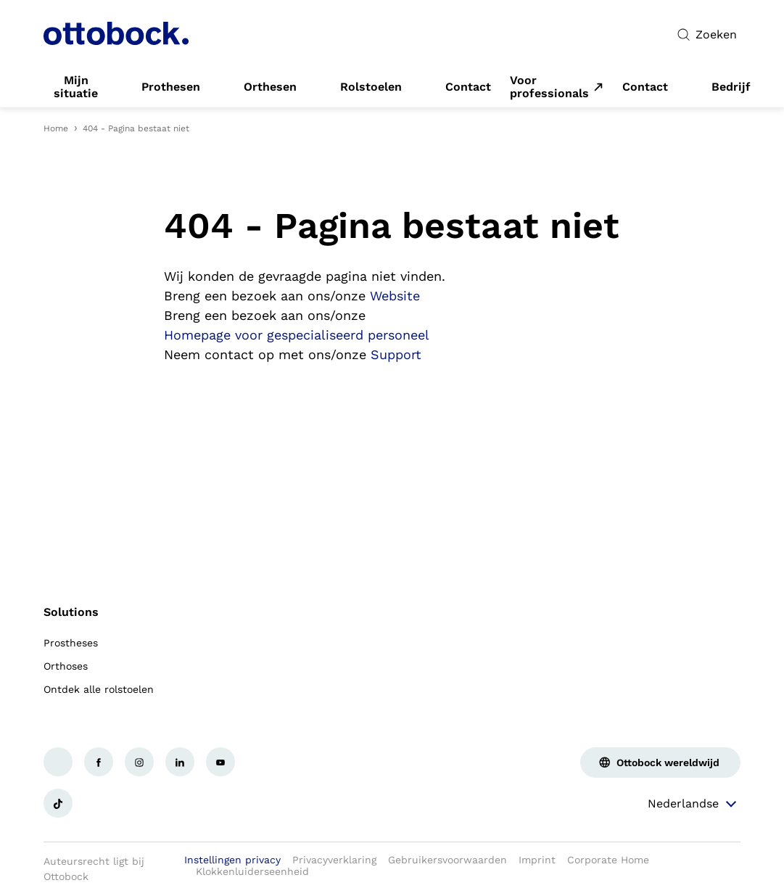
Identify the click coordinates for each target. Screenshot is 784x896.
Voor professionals (549, 87)
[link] (76, 87)
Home (56, 128)
